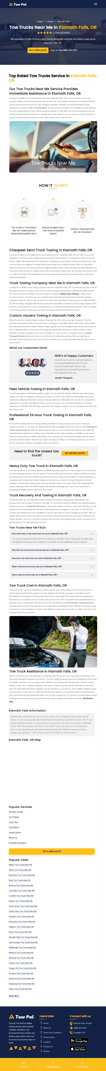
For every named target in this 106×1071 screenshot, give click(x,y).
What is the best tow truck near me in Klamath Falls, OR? (37, 566)
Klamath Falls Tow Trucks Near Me (23, 937)
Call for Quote (82, 1064)
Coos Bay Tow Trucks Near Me (22, 890)
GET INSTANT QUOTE (75, 453)
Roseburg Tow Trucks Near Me (21, 984)
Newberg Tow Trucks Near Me (21, 958)
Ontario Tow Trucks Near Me (21, 963)
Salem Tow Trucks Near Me (20, 989)
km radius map (52, 770)
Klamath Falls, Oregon (83, 1023)
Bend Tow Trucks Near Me (20, 880)
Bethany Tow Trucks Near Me (21, 885)
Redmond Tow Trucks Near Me (21, 978)
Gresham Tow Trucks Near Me (21, 916)
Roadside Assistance (17, 843)
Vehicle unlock (15, 832)
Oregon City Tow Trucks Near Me (22, 968)
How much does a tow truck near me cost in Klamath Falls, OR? (40, 534)
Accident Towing (16, 812)
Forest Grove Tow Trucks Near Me (23, 906)
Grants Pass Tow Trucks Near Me (23, 911)
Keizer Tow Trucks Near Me (20, 932)
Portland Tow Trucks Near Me (21, 973)
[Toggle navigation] (95, 4)
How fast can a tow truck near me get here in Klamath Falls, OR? (40, 550)
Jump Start (13, 822)
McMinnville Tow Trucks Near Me (22, 947)
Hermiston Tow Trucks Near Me (22, 922)
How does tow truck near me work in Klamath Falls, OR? (36, 558)
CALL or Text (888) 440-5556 (63, 50)
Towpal (40, 21)
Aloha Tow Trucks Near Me (20, 870)
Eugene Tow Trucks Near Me (21, 901)
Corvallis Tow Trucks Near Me (21, 896)
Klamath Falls (64, 21)
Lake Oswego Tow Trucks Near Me (23, 942)
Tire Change (14, 817)
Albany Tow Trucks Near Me (20, 865)
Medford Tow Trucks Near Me (21, 953)
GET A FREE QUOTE (38, 50)
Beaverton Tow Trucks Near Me (22, 875)
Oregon (50, 21)
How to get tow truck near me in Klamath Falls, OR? (34, 575)
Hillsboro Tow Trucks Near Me (21, 927)
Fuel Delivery (14, 827)
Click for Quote (53, 1064)
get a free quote (52, 851)
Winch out (13, 838)
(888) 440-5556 (80, 1028)
